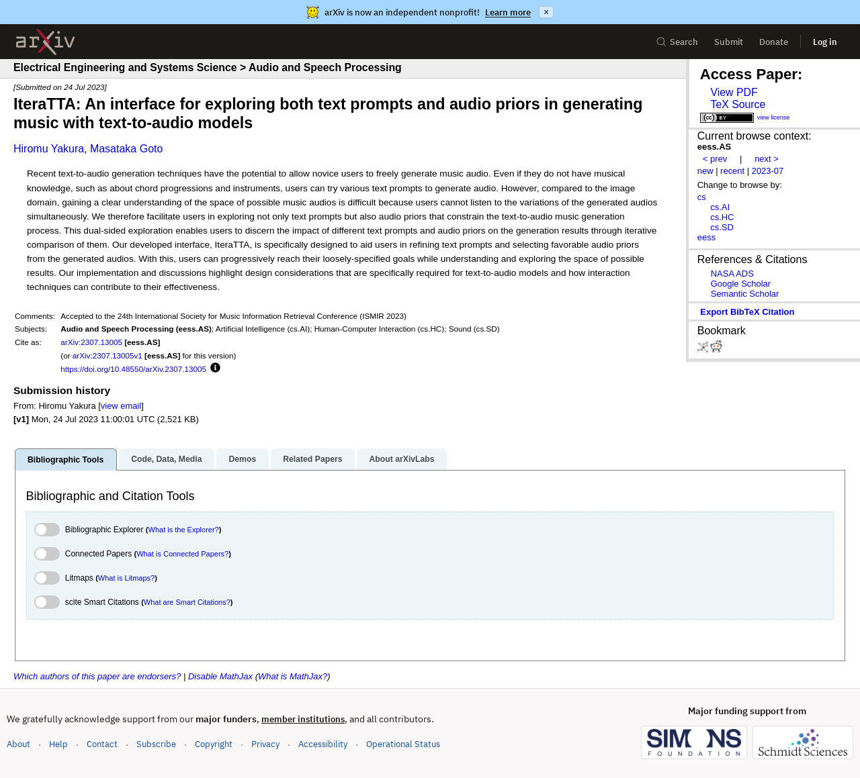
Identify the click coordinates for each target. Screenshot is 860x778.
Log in (825, 42)
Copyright (213, 744)
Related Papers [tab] (312, 459)
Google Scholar (741, 284)
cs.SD (722, 227)
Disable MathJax (220, 676)
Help (58, 744)
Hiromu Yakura (48, 148)
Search (677, 42)
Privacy (265, 744)
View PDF (733, 92)
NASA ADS (732, 274)
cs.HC (722, 217)
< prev (715, 159)
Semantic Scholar (745, 294)
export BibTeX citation (747, 312)
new (705, 171)
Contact (102, 744)
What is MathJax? (292, 676)
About (18, 744)
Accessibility (322, 744)
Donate (773, 42)
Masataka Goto (126, 148)
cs (701, 197)
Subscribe (156, 744)
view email (121, 406)
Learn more (508, 12)
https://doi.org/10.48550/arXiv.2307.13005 (133, 368)
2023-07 (768, 171)
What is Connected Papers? (182, 554)
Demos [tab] (242, 459)
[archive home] (45, 42)
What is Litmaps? (126, 578)
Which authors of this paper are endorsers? (97, 676)
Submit (728, 42)
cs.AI (720, 207)
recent (732, 171)
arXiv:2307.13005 (91, 342)
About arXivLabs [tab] (401, 459)
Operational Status (403, 743)
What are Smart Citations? (187, 602)
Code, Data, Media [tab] (166, 459)
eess (706, 237)
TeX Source (737, 104)
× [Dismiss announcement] (546, 12)
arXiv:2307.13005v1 (107, 355)
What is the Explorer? (183, 530)
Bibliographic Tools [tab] (65, 460)
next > (767, 159)
